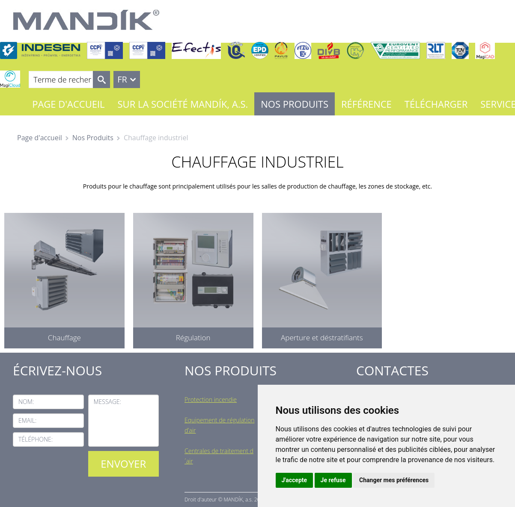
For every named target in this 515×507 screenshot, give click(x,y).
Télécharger (436, 103)
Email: (27, 420)
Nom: (26, 402)
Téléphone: (35, 439)
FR (122, 79)
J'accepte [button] (294, 480)
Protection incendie (211, 399)
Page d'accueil (68, 103)
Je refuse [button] (333, 480)
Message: (108, 402)
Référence (366, 103)
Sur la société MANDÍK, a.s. (183, 103)
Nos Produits (294, 103)
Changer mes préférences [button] (394, 480)
